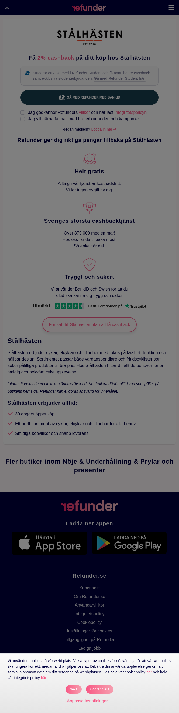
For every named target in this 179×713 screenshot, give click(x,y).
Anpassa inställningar (87, 701)
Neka (73, 689)
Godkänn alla (99, 689)
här (149, 672)
